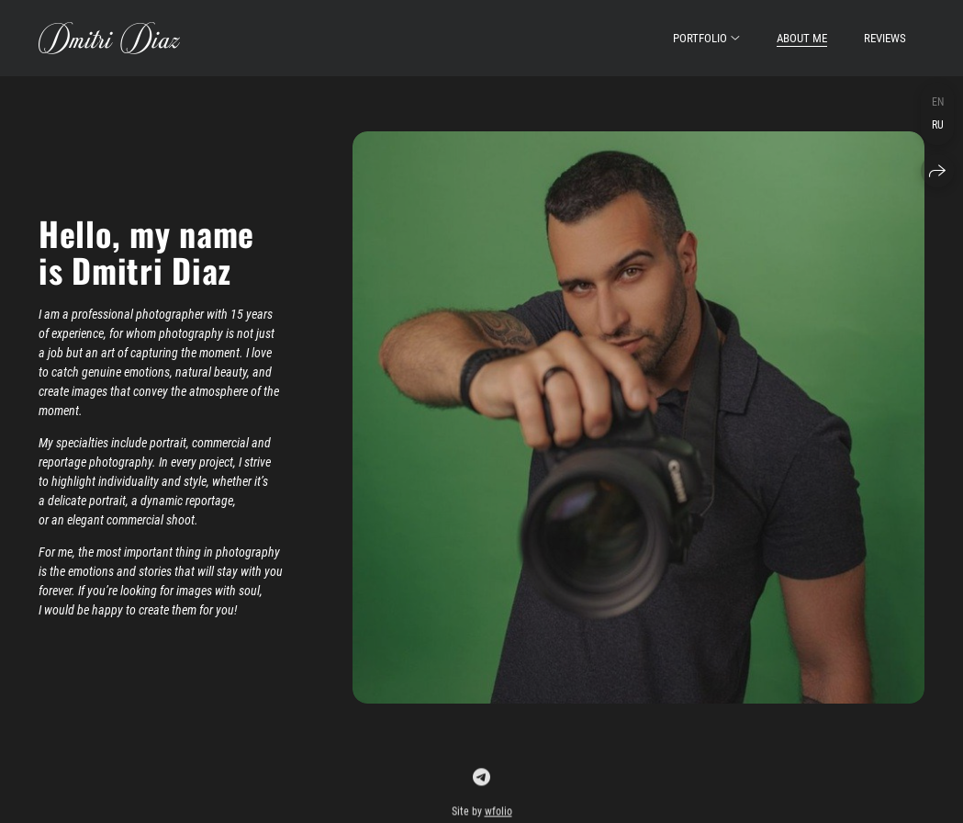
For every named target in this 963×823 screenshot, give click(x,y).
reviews (885, 38)
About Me (802, 38)
